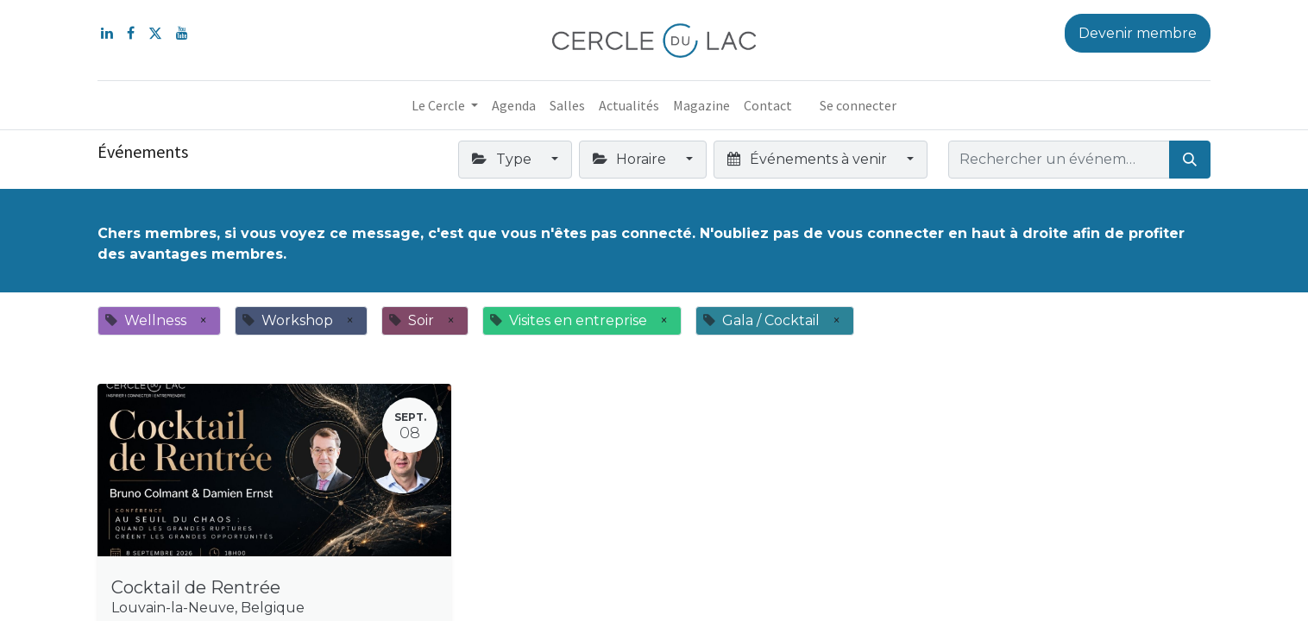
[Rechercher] (1190, 160)
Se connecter (858, 105)
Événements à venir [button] (808, 159)
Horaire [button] (631, 159)
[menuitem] (514, 105)
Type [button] (503, 159)
